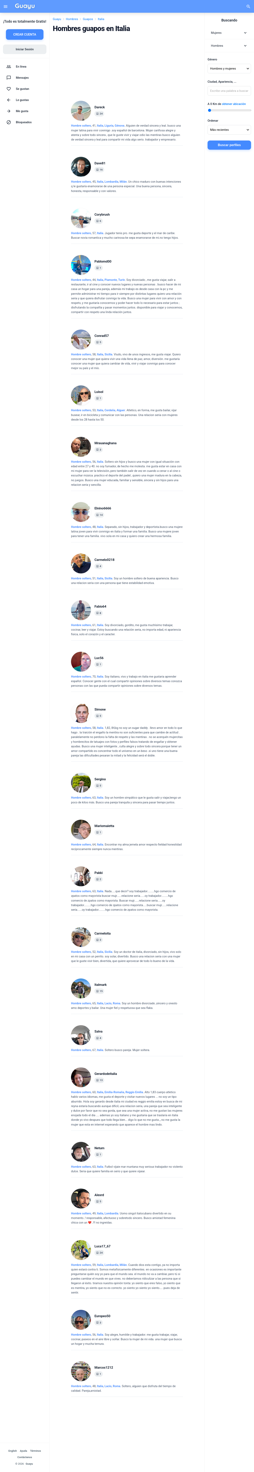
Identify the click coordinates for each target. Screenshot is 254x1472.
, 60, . (126, 1108)
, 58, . (126, 361)
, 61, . (126, 630)
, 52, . (126, 956)
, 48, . (127, 531)
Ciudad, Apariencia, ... (222, 81)
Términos (35, 1450)
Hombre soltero (81, 125)
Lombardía (111, 181)
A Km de (227, 104)
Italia (100, 125)
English (12, 1450)
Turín (121, 280)
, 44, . (126, 296)
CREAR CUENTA (24, 34)
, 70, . (126, 681)
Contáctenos (24, 1457)
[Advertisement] (127, 65)
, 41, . (126, 132)
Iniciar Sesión (25, 49)
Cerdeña (110, 410)
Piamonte (111, 280)
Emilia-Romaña (114, 1092)
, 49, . (123, 1218)
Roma (116, 1003)
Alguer (121, 410)
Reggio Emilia (134, 1092)
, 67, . (110, 1050)
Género (212, 59)
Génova (119, 125)
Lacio (108, 1003)
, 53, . (124, 415)
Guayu (29, 1463)
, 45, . (126, 186)
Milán (123, 181)
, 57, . (125, 236)
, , (110, 125)
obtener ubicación (234, 104)
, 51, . (125, 581)
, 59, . (126, 1278)
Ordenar (213, 120)
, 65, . (124, 1006)
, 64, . (126, 847)
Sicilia (108, 354)
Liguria (109, 125)
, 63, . (126, 800)
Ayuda (23, 1450)
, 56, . (126, 473)
